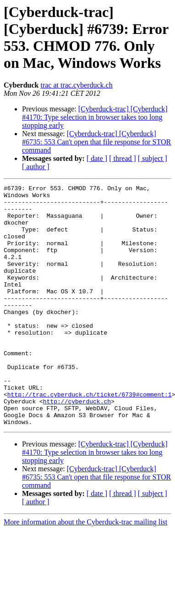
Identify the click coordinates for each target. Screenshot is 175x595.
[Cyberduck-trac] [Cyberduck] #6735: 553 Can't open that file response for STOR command (96, 142)
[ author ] (35, 167)
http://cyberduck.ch (77, 445)
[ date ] (97, 158)
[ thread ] (122, 158)
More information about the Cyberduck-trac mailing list (85, 570)
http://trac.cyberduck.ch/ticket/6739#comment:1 (89, 437)
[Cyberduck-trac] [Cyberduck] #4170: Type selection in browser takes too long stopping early (95, 117)
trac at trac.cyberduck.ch (76, 85)
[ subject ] (152, 158)
